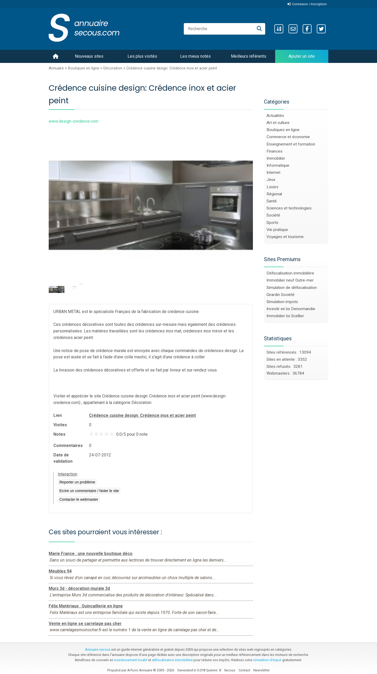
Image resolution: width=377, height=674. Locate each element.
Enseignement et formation (291, 144)
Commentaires (68, 445)
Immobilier (276, 158)
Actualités (275, 115)
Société (273, 215)
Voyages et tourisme (285, 236)
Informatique (278, 165)
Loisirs (272, 187)
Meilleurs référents (248, 56)
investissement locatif (130, 660)
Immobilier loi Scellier (285, 316)
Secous (229, 670)
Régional (274, 194)
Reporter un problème (77, 482)
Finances (274, 151)
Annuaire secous (97, 649)
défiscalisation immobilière (172, 660)
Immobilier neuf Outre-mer (290, 280)
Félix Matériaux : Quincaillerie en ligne (86, 605)
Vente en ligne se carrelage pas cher (85, 623)
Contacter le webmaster (78, 499)
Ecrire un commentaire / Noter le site (89, 491)
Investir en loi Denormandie (291, 308)
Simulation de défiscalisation (292, 287)
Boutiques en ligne (83, 68)
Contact (244, 670)
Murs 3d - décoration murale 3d (79, 588)
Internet (273, 172)
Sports (272, 222)
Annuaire (56, 68)
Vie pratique (277, 229)
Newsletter (261, 670)
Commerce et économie (288, 136)
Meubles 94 (60, 571)
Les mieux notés (195, 56)
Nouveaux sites (89, 56)
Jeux (271, 179)
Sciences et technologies (289, 208)
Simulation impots (282, 301)
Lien (57, 415)
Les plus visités (142, 56)
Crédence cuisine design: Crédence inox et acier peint (171, 68)
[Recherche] (259, 29)
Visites (60, 424)
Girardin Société (281, 294)
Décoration (112, 68)
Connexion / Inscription (309, 4)
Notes (59, 434)
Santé (272, 201)
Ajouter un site (302, 56)
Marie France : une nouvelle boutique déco (90, 553)
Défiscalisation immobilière (290, 273)
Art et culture (278, 122)
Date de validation (63, 458)
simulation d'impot (267, 660)
